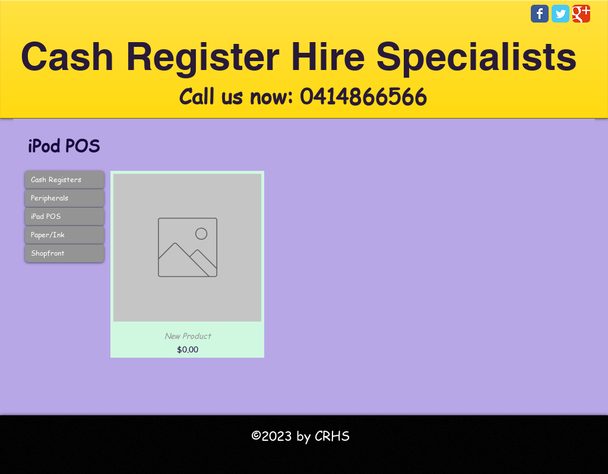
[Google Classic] (581, 14)
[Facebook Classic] (540, 14)
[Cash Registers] (64, 180)
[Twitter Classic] (560, 14)
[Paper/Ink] (64, 235)
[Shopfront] (64, 253)
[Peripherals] (64, 198)
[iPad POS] (64, 216)
